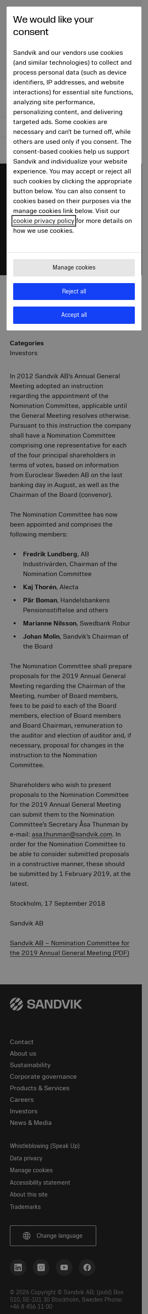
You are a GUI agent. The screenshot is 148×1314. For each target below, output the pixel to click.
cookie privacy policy (43, 221)
